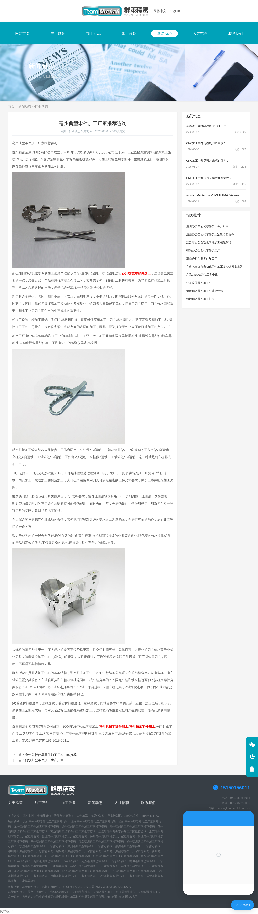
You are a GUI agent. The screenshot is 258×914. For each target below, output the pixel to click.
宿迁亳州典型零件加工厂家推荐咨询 (101, 841)
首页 (11, 106)
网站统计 (6, 911)
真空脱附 (28, 815)
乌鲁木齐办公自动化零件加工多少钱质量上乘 (214, 266)
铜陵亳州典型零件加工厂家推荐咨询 (36, 871)
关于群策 (58, 33)
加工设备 (129, 33)
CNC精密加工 (62, 891)
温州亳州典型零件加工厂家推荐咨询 (89, 846)
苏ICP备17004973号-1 (76, 886)
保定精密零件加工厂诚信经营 (204, 290)
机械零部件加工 (83, 891)
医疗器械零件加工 (127, 891)
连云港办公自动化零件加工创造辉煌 (208, 242)
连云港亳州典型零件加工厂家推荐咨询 (122, 831)
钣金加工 (82, 815)
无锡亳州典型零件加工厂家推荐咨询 (36, 826)
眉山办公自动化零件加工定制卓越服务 (210, 234)
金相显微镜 (44, 815)
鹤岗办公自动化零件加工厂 (203, 250)
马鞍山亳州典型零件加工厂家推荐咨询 (94, 866)
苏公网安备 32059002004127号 (111, 886)
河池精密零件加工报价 (200, 298)
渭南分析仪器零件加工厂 (201, 258)
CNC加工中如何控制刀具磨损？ (206, 143)
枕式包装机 (131, 815)
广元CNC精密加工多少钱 (202, 274)
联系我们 (235, 33)
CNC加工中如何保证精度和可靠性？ (209, 178)
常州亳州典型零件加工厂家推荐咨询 (132, 826)
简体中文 (160, 11)
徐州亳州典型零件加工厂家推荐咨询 (84, 826)
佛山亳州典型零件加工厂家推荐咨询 (73, 875)
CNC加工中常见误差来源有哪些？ (207, 160)
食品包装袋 (98, 815)
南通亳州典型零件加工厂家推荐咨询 (73, 831)
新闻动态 (164, 33)
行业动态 (41, 106)
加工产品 (93, 33)
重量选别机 (114, 815)
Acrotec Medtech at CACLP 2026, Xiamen (212, 195)
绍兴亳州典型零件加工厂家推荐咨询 (78, 851)
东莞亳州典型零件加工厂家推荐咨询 (121, 875)
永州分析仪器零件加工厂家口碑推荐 (51, 755)
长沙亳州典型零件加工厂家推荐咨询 (84, 871)
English (174, 11)
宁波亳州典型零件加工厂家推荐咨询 (41, 846)
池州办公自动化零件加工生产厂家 (207, 226)
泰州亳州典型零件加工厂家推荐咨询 (53, 841)
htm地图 (123, 896)
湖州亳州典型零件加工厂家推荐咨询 (30, 851)
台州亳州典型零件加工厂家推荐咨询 (115, 856)
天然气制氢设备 (64, 815)
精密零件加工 (104, 891)
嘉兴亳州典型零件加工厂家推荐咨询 (137, 846)
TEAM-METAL (150, 815)
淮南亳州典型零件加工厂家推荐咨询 (44, 866)
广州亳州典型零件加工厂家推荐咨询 (132, 871)
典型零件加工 (149, 891)
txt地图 (133, 896)
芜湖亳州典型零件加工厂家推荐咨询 (104, 861)
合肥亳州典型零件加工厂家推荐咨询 (56, 861)
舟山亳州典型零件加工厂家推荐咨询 (67, 856)
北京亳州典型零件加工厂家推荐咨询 (45, 821)
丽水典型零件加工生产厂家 (44, 760)
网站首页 (22, 33)
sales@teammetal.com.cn (233, 808)
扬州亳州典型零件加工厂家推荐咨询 (112, 836)
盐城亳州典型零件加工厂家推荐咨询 (64, 836)
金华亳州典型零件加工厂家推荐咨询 (126, 851)
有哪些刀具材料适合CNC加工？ (206, 126)
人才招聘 (200, 33)
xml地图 (112, 896)
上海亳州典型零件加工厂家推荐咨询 (93, 821)
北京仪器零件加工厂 (199, 282)
